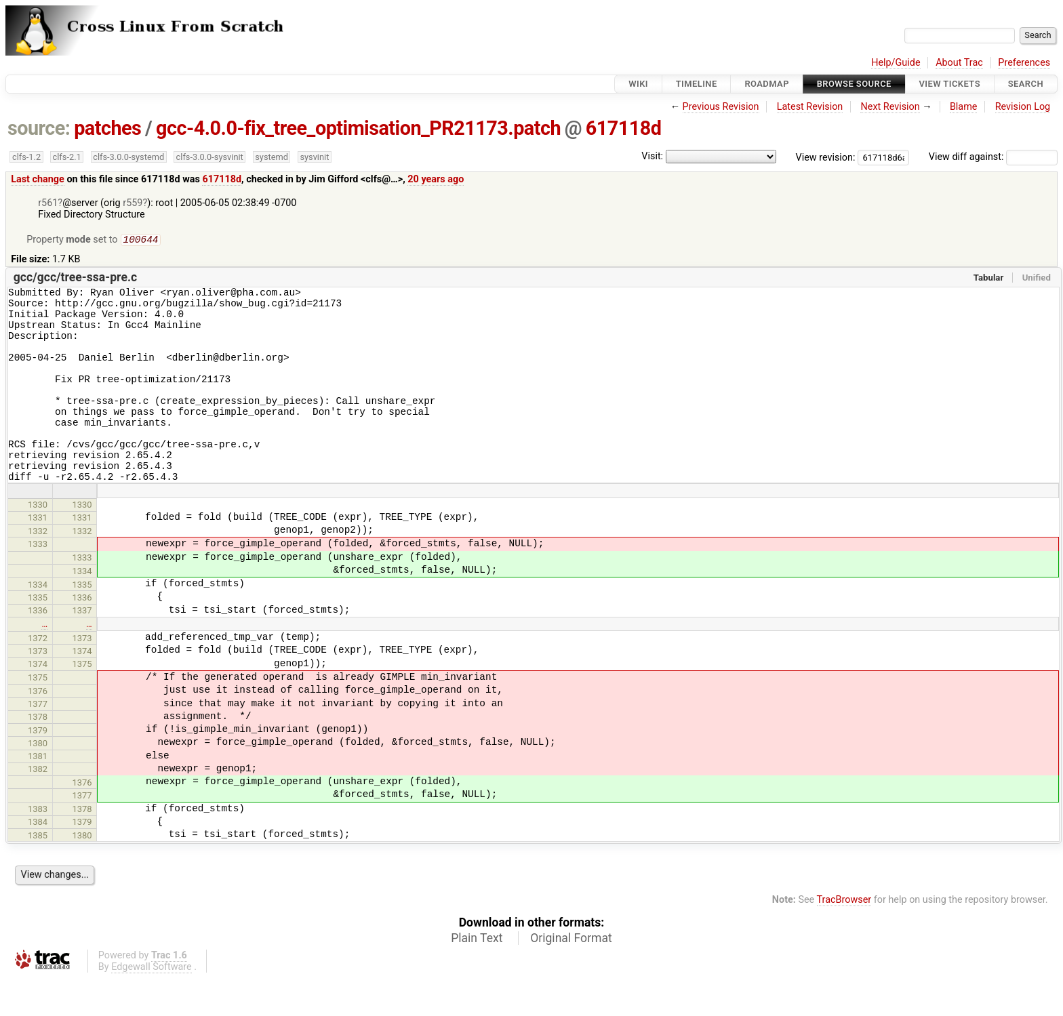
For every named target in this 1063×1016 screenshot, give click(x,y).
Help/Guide (895, 62)
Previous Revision (721, 107)
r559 (132, 203)
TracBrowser (844, 937)
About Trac (959, 62)
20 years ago (435, 179)
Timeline (696, 84)
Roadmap (766, 84)
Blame (964, 107)
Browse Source (854, 84)
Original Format (571, 976)
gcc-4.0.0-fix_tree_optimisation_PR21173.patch (358, 128)
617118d (624, 128)
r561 (48, 203)
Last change (37, 179)
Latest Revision (810, 107)
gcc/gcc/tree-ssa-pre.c (75, 278)
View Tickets (949, 84)
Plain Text (476, 976)
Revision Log (1023, 107)
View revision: (826, 157)
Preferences (1024, 62)
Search (1025, 84)
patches (107, 128)
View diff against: (993, 157)
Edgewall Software (151, 1005)
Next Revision (889, 107)
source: (39, 128)
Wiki (638, 84)
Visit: (652, 156)
